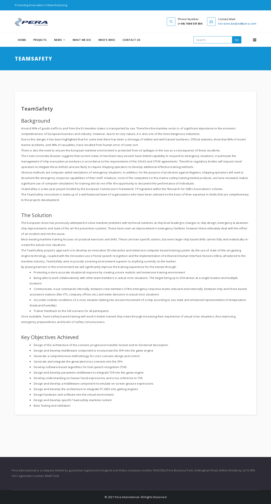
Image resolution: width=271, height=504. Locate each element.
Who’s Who (106, 40)
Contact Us (132, 40)
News (58, 40)
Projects (40, 40)
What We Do (82, 40)
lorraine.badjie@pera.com (237, 23)
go (237, 40)
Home (22, 40)
